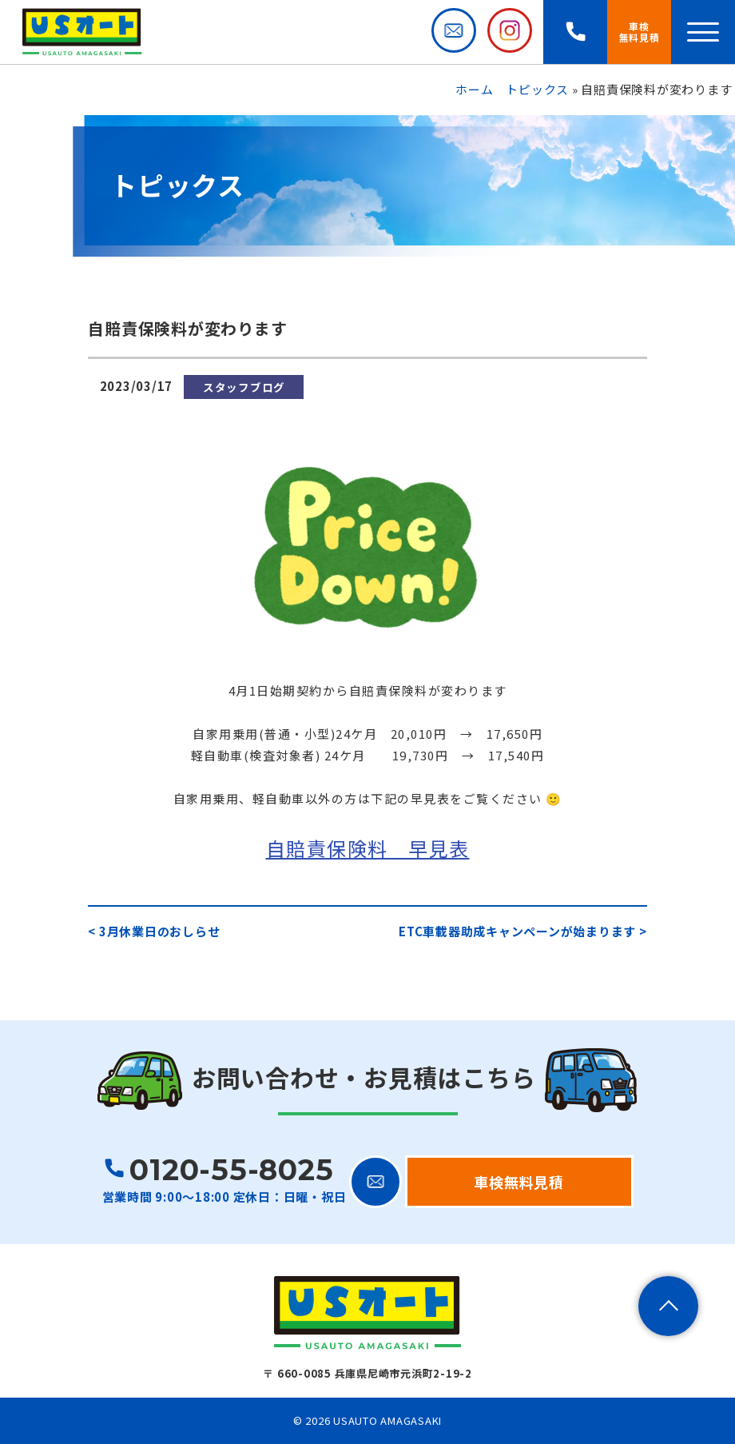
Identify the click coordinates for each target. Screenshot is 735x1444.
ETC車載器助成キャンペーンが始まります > (523, 931)
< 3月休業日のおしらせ (154, 931)
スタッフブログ (244, 387)
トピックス (537, 89)
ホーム (474, 89)
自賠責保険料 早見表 (368, 848)
